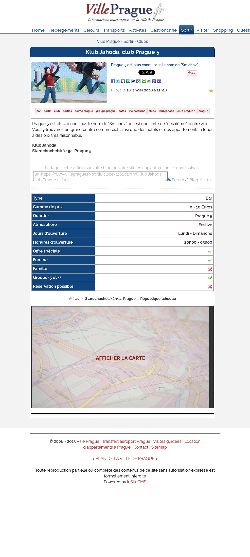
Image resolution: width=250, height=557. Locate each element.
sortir (47, 111)
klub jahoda (166, 111)
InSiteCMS (136, 481)
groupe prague (106, 111)
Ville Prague (88, 441)
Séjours (91, 30)
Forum (177, 180)
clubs (152, 111)
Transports (114, 30)
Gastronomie (163, 30)
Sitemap (159, 447)
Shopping (223, 30)
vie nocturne (137, 111)
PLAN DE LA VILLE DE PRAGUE (125, 458)
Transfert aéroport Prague (126, 441)
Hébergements (64, 30)
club (57, 111)
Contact (141, 447)
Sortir (186, 30)
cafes (122, 111)
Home (38, 30)
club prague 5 (186, 111)
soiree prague (84, 111)
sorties (67, 111)
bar (39, 111)
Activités (137, 30)
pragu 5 (203, 111)
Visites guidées (167, 441)
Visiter (202, 30)
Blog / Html (200, 180)
